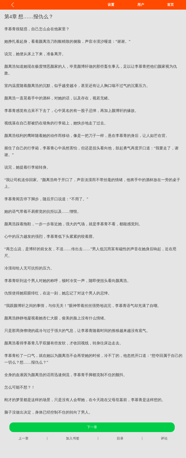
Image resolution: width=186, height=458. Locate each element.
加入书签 (72, 438)
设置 (111, 4)
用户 (140, 4)
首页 (170, 4)
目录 (120, 438)
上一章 (23, 438)
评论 (164, 438)
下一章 (92, 427)
